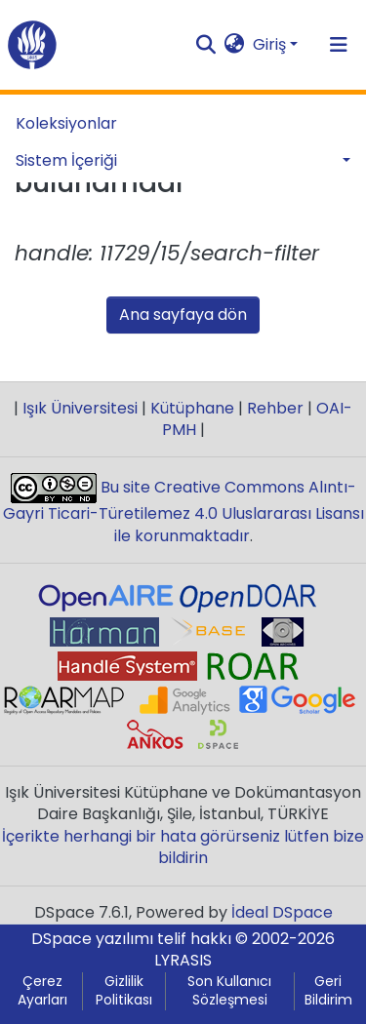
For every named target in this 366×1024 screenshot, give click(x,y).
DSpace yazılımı (92, 938)
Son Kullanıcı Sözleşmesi (229, 991)
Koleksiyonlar (66, 123)
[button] (235, 45)
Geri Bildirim (328, 991)
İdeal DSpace (282, 912)
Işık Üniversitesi (80, 408)
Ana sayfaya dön (183, 314)
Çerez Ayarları (42, 991)
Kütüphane (192, 408)
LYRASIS (183, 960)
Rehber (275, 408)
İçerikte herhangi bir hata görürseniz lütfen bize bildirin (183, 847)
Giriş (269, 44)
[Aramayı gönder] (206, 45)
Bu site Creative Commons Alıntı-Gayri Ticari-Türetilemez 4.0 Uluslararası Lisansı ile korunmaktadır (183, 511)
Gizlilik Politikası (124, 991)
